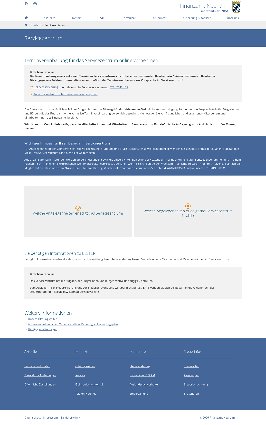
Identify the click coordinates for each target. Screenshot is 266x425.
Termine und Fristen (37, 366)
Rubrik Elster (217, 168)
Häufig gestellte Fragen (42, 329)
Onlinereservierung (45, 87)
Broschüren (191, 393)
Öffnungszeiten (85, 366)
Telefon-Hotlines (85, 393)
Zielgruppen (191, 375)
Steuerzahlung (139, 393)
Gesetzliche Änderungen (40, 375)
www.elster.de (176, 168)
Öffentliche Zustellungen (40, 384)
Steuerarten (191, 366)
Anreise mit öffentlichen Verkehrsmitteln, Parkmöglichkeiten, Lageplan (73, 324)
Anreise (80, 375)
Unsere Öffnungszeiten (42, 319)
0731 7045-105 (119, 87)
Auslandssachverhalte (144, 384)
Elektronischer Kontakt (89, 384)
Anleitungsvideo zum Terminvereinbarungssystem (65, 94)
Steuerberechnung (196, 384)
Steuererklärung (140, 366)
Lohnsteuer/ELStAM (142, 375)
